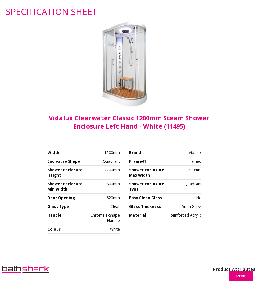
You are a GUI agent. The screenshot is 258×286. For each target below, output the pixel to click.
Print (241, 276)
